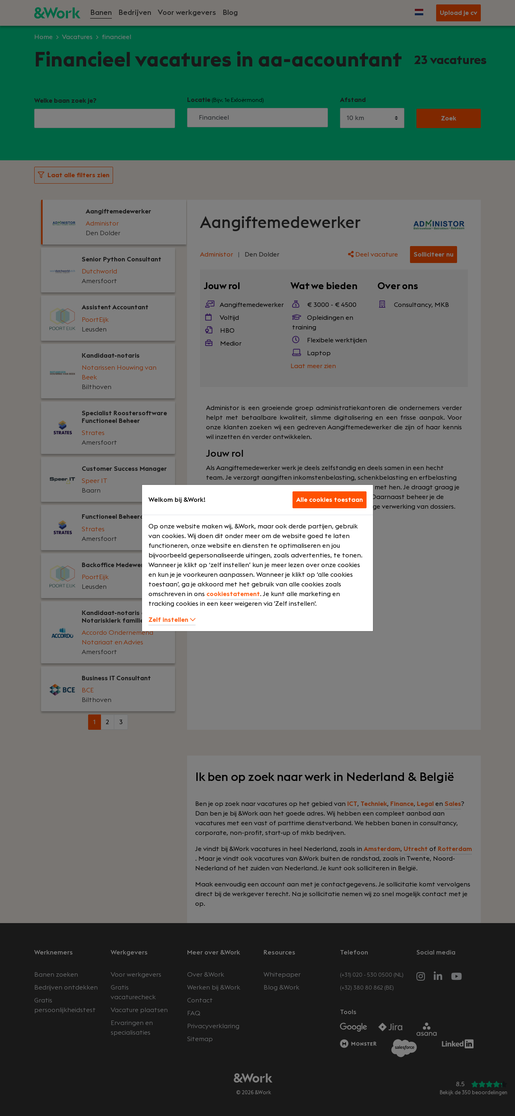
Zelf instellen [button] (172, 620)
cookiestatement (233, 594)
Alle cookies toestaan (329, 500)
